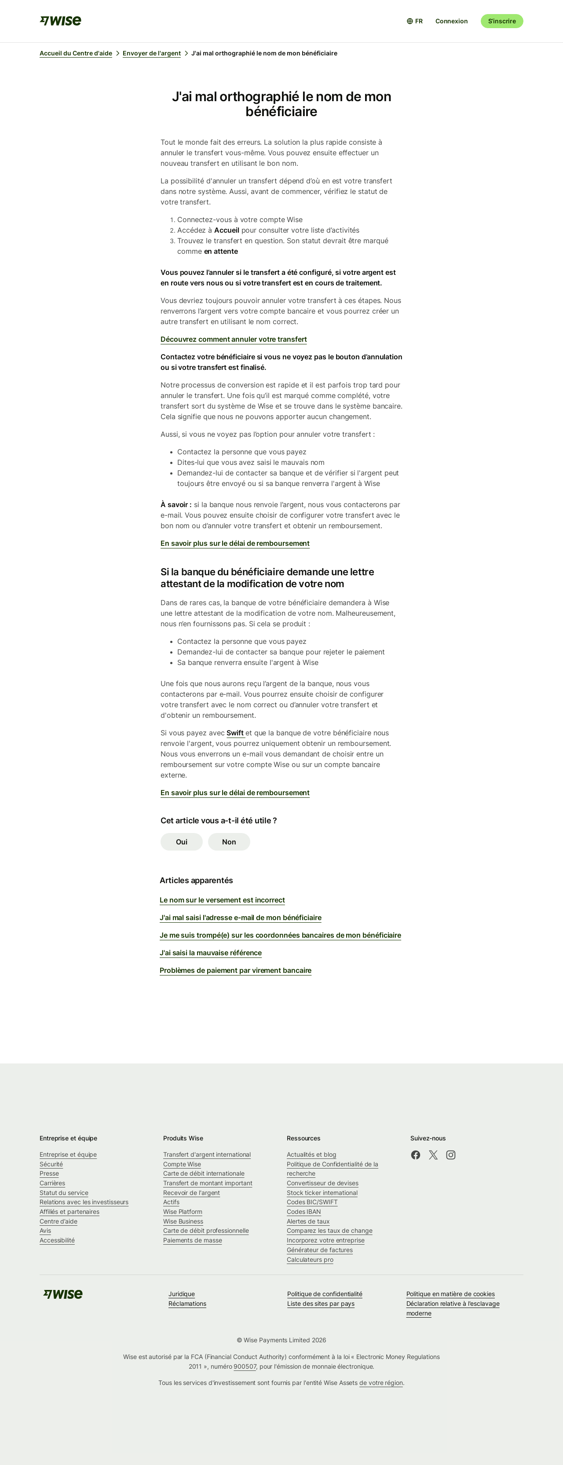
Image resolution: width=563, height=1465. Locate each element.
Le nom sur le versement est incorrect (222, 899)
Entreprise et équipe (68, 1154)
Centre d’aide (58, 1221)
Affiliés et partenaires (69, 1211)
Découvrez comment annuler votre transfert (234, 339)
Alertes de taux (308, 1221)
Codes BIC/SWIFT (312, 1202)
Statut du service (64, 1192)
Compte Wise (182, 1164)
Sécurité (51, 1164)
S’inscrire (502, 21)
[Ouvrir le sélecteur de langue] (414, 21)
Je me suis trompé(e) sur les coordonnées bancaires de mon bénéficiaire (280, 935)
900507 (245, 1366)
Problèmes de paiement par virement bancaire (235, 970)
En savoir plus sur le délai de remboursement (235, 543)
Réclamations (187, 1303)
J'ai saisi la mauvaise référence (211, 952)
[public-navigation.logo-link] (63, 1297)
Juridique (181, 1293)
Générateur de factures (320, 1249)
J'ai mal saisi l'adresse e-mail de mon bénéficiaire (241, 917)
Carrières (52, 1183)
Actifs (171, 1202)
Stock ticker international (322, 1192)
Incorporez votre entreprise (326, 1240)
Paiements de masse (192, 1240)
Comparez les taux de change (330, 1230)
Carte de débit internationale (204, 1173)
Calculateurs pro (310, 1259)
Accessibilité (57, 1240)
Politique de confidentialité (324, 1293)
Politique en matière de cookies (450, 1293)
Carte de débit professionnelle (206, 1230)
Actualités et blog (311, 1154)
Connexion (451, 21)
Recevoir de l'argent (191, 1192)
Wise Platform (182, 1211)
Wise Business (183, 1221)
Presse (49, 1173)
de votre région (381, 1382)
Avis (45, 1230)
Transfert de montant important (207, 1183)
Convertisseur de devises (322, 1183)
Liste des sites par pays (321, 1303)
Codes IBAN (304, 1211)
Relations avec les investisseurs (84, 1202)
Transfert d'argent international (207, 1154)
